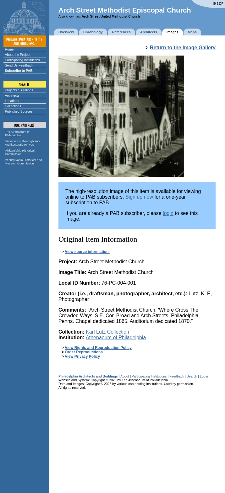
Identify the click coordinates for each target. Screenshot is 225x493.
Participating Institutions (22, 60)
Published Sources (19, 111)
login (168, 213)
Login (204, 376)
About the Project (17, 54)
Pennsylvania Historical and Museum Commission (23, 161)
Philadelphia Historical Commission (20, 152)
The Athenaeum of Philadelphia (17, 133)
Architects (12, 95)
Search (192, 376)
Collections (13, 106)
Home (9, 49)
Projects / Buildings (19, 90)
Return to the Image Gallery (183, 47)
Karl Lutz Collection (107, 332)
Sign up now (139, 197)
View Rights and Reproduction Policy (98, 348)
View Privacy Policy (82, 356)
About (124, 376)
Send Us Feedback (19, 65)
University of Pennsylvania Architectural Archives (23, 142)
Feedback (176, 376)
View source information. (87, 251)
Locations (12, 101)
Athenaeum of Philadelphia (116, 337)
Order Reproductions (84, 352)
